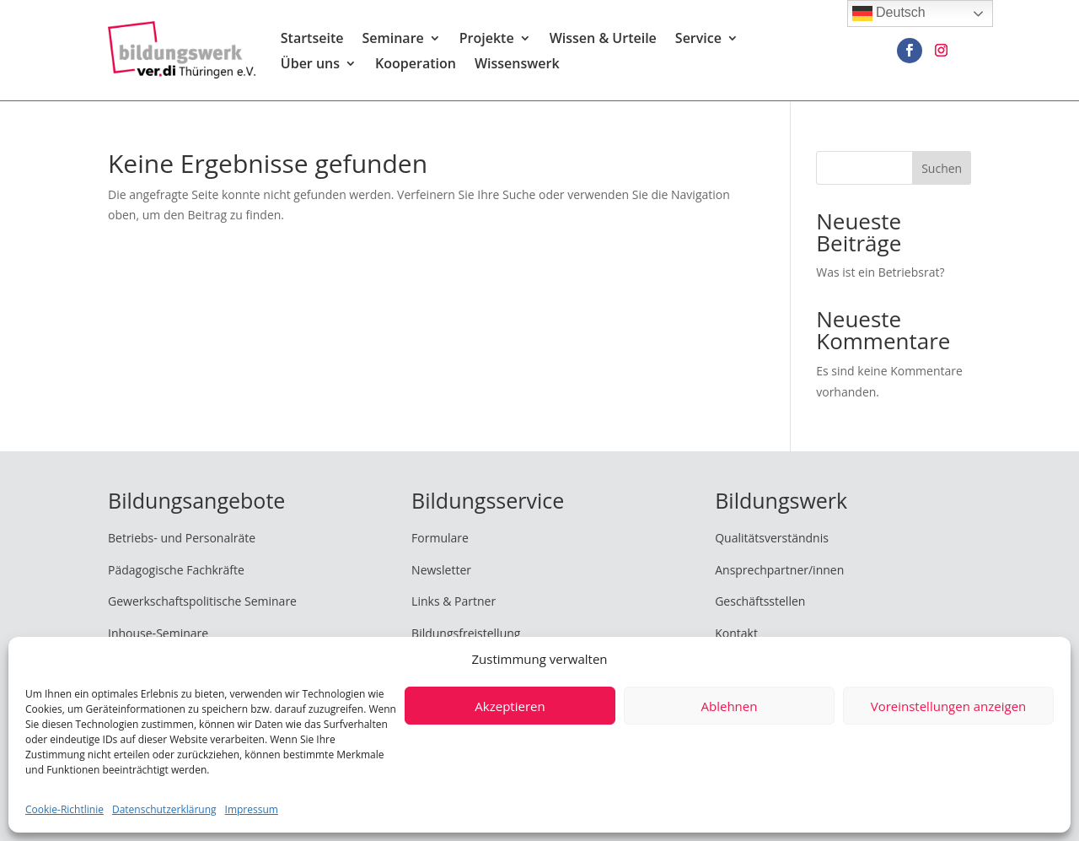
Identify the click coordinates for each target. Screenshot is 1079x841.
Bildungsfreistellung (465, 633)
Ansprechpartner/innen (779, 570)
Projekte (486, 40)
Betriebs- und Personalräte (181, 538)
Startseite (312, 40)
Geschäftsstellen (760, 601)
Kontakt (736, 633)
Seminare (392, 40)
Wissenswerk (517, 65)
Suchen (941, 168)
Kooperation (415, 65)
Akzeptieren (510, 706)
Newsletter (441, 570)
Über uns (310, 65)
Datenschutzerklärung (164, 809)
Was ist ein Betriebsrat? (880, 272)
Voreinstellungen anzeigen (949, 706)
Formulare (440, 538)
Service (698, 40)
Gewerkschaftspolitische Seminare (202, 601)
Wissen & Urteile (603, 40)
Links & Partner (453, 601)
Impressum (251, 809)
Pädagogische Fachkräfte (176, 570)
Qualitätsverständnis (772, 538)
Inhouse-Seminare (158, 633)
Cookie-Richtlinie (64, 809)
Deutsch (889, 13)
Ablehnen (729, 706)
